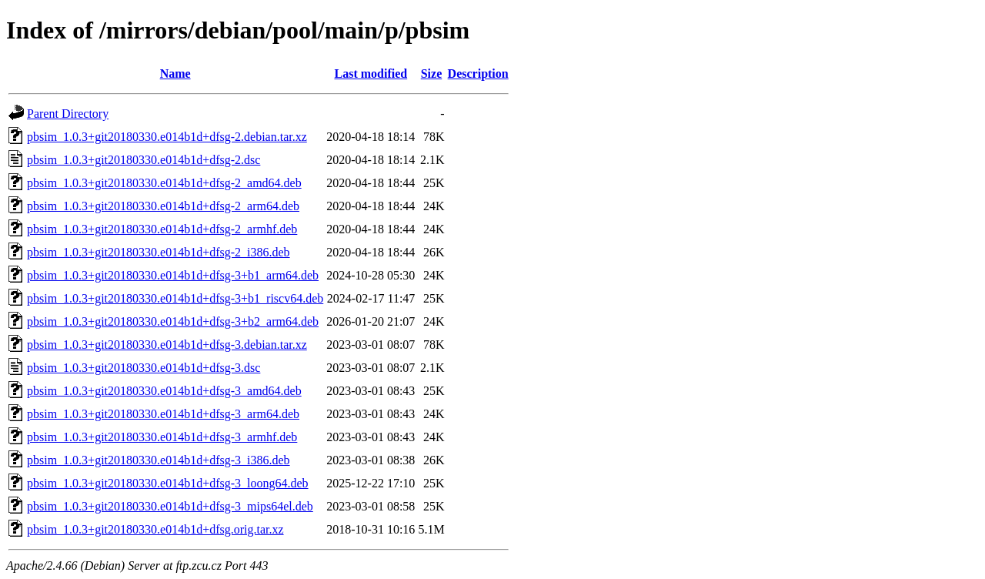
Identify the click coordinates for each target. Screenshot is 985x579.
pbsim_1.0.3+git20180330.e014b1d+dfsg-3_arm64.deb (163, 413)
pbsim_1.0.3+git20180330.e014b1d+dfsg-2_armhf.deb (162, 229)
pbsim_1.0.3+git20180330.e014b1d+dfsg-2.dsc (143, 159)
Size (431, 73)
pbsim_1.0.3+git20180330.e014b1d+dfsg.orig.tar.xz (155, 529)
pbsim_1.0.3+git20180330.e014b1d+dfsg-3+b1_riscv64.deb (175, 298)
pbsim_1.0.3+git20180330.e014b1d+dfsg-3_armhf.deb (162, 436)
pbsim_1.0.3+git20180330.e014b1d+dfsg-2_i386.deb (158, 252)
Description (478, 73)
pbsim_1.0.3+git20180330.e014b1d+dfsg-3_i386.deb (158, 460)
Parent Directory (68, 113)
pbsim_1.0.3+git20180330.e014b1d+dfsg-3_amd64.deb (164, 390)
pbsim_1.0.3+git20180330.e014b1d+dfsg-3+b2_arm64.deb (173, 321)
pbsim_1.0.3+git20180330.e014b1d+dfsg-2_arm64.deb (163, 206)
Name (175, 73)
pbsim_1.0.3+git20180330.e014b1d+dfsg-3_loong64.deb (168, 483)
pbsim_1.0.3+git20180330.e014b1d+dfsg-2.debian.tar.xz (167, 136)
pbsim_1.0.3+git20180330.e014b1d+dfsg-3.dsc (143, 367)
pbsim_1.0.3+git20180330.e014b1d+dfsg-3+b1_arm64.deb (173, 275)
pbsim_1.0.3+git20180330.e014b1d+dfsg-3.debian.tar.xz (167, 344)
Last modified (370, 73)
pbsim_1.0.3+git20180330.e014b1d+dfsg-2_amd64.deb (164, 182)
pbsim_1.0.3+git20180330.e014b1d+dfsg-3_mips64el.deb (170, 506)
